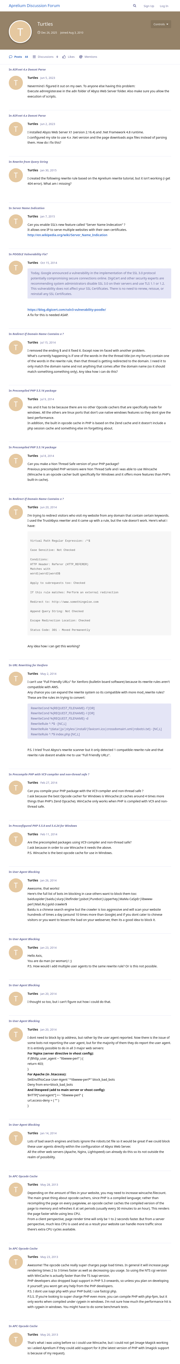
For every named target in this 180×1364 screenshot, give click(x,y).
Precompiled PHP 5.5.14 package (35, 391)
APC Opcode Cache (25, 1176)
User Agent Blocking (26, 872)
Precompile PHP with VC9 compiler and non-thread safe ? (51, 774)
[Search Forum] (135, 6)
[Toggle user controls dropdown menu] (161, 24)
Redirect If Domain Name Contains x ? (38, 334)
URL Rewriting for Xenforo (30, 665)
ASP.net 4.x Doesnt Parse (29, 69)
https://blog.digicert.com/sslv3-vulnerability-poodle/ (67, 310)
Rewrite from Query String (30, 162)
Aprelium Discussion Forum (34, 5)
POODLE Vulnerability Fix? (30, 254)
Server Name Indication (28, 208)
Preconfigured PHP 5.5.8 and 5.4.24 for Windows (45, 826)
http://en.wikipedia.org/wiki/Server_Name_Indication (67, 235)
